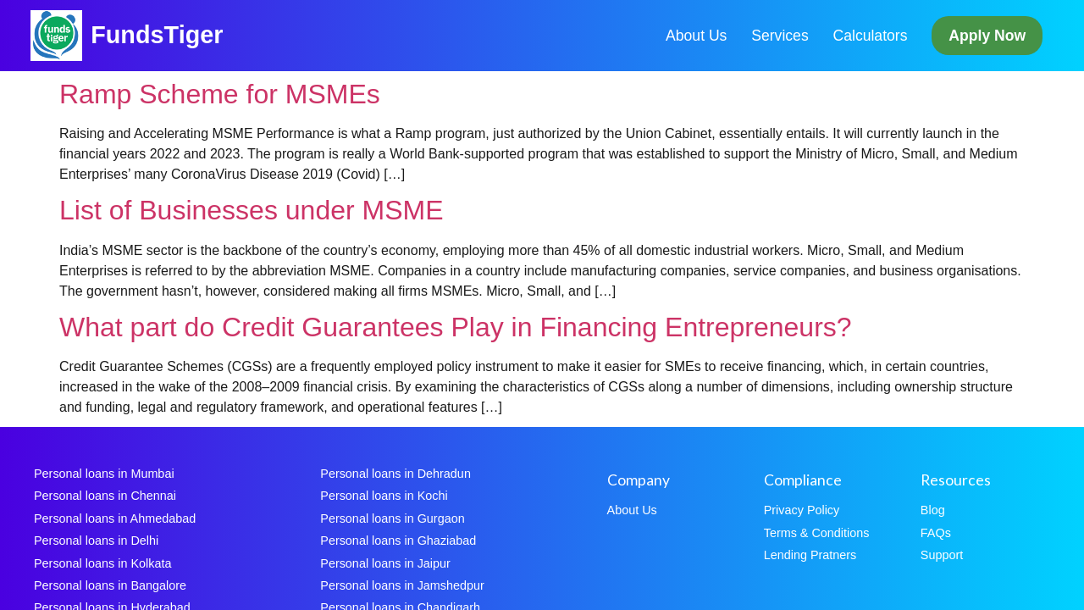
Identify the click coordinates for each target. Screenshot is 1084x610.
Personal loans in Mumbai (104, 473)
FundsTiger (157, 34)
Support (942, 555)
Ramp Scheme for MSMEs (219, 94)
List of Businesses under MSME (251, 210)
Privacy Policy (802, 510)
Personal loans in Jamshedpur (402, 585)
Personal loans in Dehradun (395, 473)
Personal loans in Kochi (383, 495)
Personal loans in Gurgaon (392, 518)
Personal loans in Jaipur (385, 563)
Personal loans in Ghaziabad (398, 540)
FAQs (936, 533)
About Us (696, 35)
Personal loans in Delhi (96, 540)
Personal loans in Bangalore (110, 585)
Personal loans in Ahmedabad (115, 518)
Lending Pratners (810, 555)
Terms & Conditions (817, 533)
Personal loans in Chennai (105, 495)
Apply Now (987, 35)
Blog (933, 510)
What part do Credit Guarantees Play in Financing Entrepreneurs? (455, 327)
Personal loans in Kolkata (102, 563)
